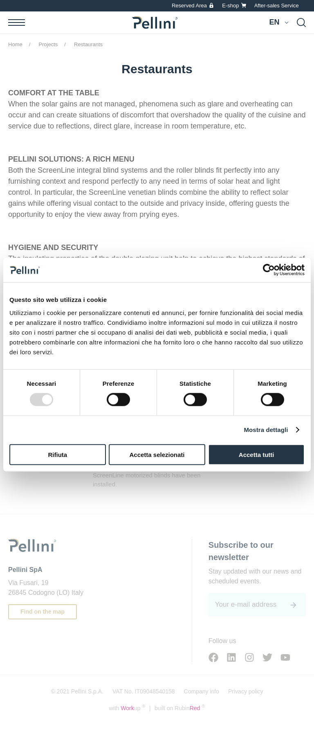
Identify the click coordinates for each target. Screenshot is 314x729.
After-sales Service (276, 5)
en (274, 22)
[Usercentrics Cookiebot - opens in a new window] (269, 270)
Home (15, 44)
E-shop (230, 5)
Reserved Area (189, 5)
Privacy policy (245, 691)
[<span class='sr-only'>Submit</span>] (293, 605)
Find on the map (42, 611)
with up (127, 707)
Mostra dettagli (266, 429)
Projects (48, 44)
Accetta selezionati (156, 454)
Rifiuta (57, 454)
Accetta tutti (256, 454)
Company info (201, 691)
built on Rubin (180, 707)
